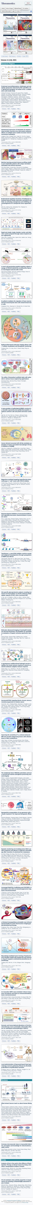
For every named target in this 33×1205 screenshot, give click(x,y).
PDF (8, 108)
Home (3, 8)
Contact (18, 11)
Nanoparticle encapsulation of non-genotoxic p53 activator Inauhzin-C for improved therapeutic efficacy (16, 814)
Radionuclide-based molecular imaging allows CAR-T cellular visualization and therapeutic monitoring (16, 345)
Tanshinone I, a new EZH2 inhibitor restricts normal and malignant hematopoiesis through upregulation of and (16, 555)
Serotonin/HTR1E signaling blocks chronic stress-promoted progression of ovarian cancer (16, 701)
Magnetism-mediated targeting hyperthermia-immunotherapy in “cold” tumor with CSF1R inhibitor (16, 480)
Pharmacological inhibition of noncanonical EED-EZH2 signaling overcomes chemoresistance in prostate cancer (16, 515)
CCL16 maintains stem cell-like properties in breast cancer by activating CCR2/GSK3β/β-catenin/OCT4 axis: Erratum (16, 1181)
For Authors (25, 8)
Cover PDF (25, 56)
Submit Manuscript (6, 11)
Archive (19, 56)
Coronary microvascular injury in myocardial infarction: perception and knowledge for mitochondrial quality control (16, 1145)
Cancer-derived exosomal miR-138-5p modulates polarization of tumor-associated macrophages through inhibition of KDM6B (16, 444)
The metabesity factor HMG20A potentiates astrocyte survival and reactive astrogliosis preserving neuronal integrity (16, 774)
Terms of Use (25, 1202)
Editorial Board (17, 8)
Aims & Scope (9, 8)
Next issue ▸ (12, 56)
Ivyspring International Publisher (14, 1200)
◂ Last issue (4, 56)
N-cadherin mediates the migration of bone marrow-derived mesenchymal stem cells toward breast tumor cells (16, 302)
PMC (18, 108)
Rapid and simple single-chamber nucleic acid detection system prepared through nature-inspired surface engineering (16, 234)
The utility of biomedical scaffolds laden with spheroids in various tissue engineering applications (16, 378)
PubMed (13, 108)
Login (13, 11)
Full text (4, 108)
